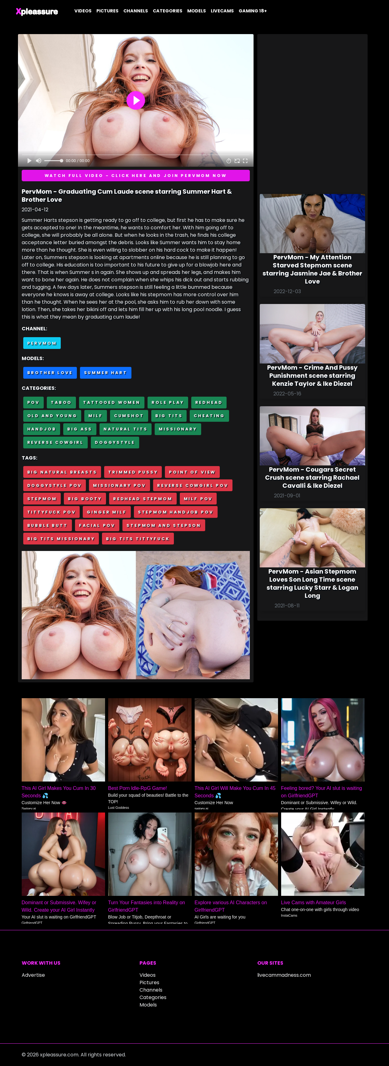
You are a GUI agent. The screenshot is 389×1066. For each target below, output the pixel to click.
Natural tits (126, 429)
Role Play (168, 402)
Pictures (107, 11)
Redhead (209, 402)
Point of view (192, 472)
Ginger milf (106, 512)
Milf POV (198, 498)
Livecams (222, 11)
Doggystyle (115, 442)
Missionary (178, 429)
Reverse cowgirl (55, 442)
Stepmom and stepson (163, 525)
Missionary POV (119, 485)
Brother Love (50, 372)
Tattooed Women (111, 402)
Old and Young (52, 415)
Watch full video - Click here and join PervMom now (136, 175)
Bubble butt (47, 525)
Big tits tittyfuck (138, 538)
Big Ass (79, 429)
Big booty (85, 498)
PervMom (42, 343)
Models (196, 11)
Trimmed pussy (133, 472)
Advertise (33, 975)
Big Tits (169, 415)
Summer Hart (105, 372)
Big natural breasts (62, 472)
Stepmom (42, 498)
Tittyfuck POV (51, 512)
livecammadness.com (284, 975)
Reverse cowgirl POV (192, 485)
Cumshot (129, 415)
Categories (167, 11)
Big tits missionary (61, 538)
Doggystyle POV (54, 485)
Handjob (41, 429)
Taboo (61, 402)
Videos (82, 11)
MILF (95, 415)
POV (33, 402)
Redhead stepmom (143, 498)
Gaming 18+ (253, 11)
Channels (135, 11)
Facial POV (97, 525)
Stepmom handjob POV (176, 512)
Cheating (209, 415)
